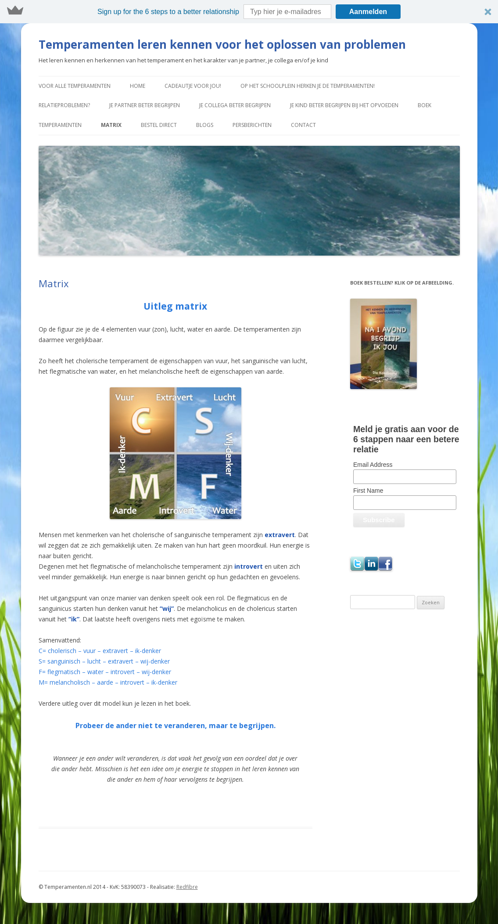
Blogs (204, 125)
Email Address (372, 464)
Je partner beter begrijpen (144, 105)
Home (137, 86)
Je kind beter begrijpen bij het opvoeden (344, 105)
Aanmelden (368, 11)
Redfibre (187, 887)
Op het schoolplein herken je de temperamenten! (307, 86)
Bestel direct (159, 125)
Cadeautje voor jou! (193, 86)
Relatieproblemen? (64, 105)
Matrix (111, 125)
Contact (303, 125)
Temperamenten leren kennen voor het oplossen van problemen (222, 44)
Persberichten (252, 125)
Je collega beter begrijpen (235, 105)
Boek (424, 105)
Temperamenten (60, 125)
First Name (368, 490)
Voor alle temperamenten (75, 86)
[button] (249, 11)
